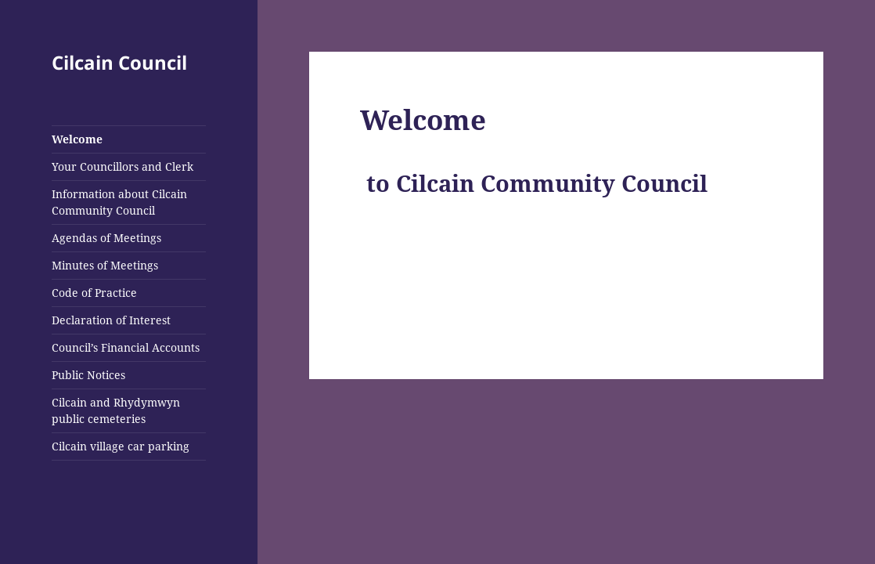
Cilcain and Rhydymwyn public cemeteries (116, 410)
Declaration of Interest (111, 320)
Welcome (77, 139)
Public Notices (88, 374)
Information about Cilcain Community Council (119, 202)
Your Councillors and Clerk (122, 166)
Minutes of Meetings (105, 265)
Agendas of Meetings (106, 237)
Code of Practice (94, 292)
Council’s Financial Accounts (126, 347)
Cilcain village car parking (120, 446)
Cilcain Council (119, 62)
